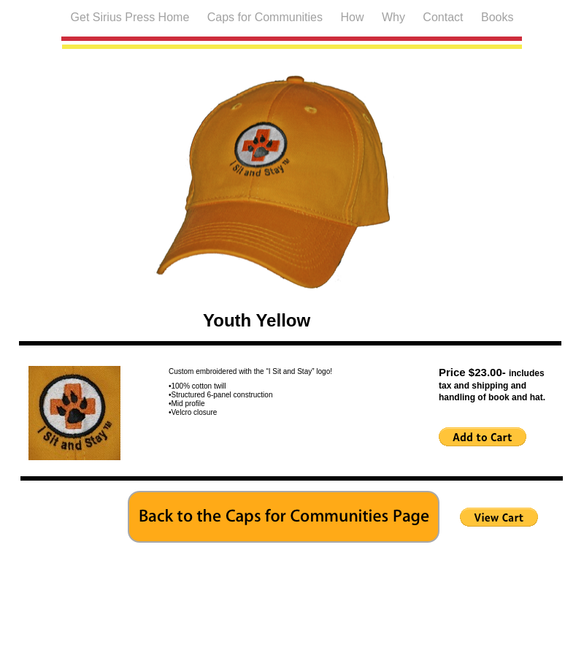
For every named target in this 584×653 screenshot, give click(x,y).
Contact (444, 17)
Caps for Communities (266, 17)
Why (395, 17)
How (353, 17)
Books (497, 17)
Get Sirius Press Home (132, 17)
